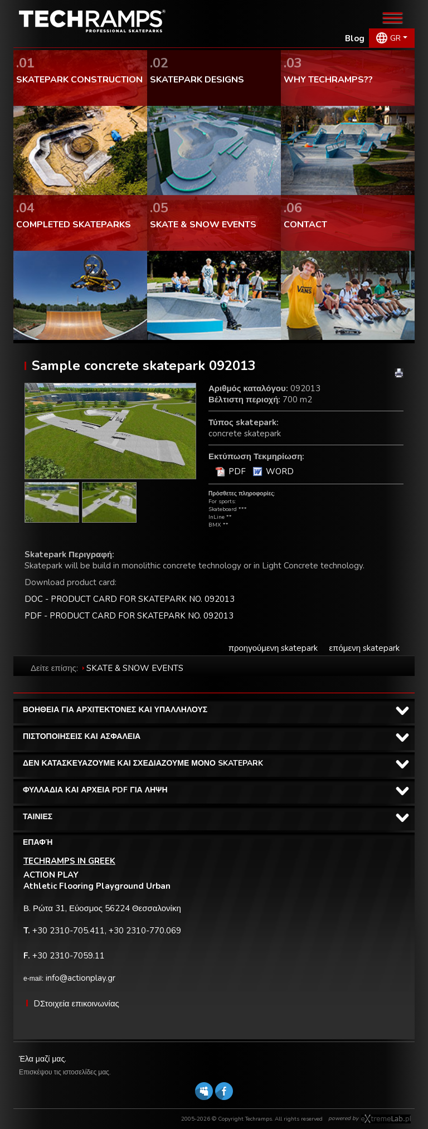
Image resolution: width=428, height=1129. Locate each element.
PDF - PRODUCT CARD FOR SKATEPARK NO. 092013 (129, 615)
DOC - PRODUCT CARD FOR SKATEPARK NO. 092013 (130, 599)
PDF (237, 471)
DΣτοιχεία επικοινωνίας (76, 1003)
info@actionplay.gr (80, 978)
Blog (354, 38)
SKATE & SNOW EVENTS (134, 668)
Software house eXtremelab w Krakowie (386, 1119)
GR (395, 38)
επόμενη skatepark (364, 648)
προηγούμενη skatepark (273, 648)
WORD (280, 471)
